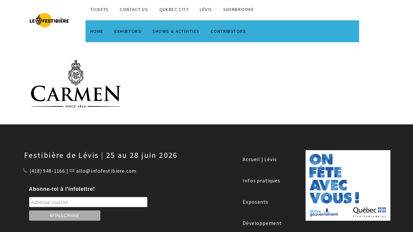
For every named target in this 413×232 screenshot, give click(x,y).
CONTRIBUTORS (228, 31)
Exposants (255, 201)
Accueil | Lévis (260, 159)
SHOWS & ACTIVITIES (175, 31)
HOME (97, 31)
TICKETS (99, 9)
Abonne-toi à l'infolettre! (62, 189)
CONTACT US (134, 9)
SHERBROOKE (238, 9)
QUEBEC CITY (174, 9)
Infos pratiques (261, 180)
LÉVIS (206, 9)
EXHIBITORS (128, 31)
